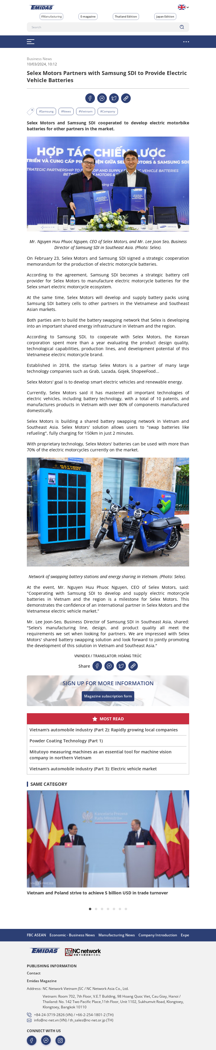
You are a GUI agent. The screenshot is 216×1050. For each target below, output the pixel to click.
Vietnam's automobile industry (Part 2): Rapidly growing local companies (104, 730)
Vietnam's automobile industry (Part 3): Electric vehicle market (93, 769)
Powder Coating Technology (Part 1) (66, 741)
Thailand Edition (126, 16)
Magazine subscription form (108, 696)
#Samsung (46, 111)
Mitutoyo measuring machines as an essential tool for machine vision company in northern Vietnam (101, 754)
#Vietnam (85, 111)
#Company (107, 111)
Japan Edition (165, 16)
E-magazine (88, 16)
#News (66, 111)
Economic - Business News (72, 935)
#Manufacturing (51, 16)
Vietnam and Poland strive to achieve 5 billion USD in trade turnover (97, 893)
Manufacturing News (116, 935)
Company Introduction (157, 935)
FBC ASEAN (36, 935)
